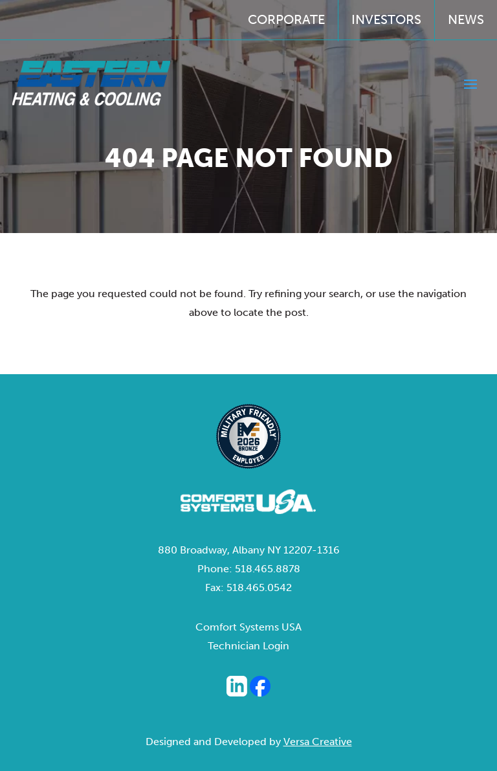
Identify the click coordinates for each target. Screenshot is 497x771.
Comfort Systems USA (248, 627)
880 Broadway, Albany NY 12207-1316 (249, 550)
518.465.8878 (267, 569)
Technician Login (248, 646)
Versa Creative (317, 741)
